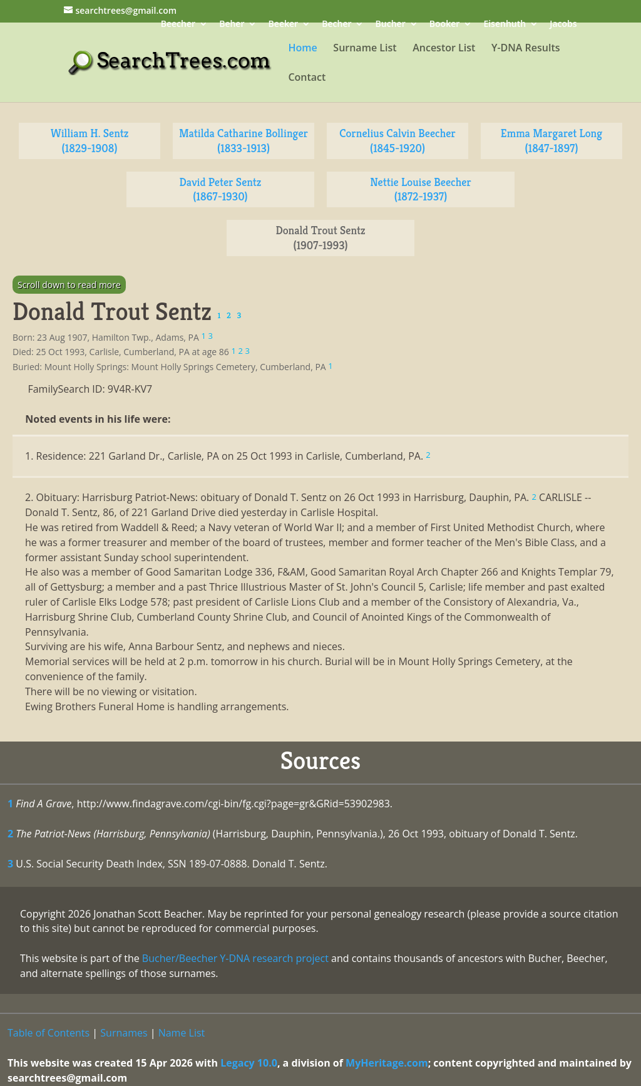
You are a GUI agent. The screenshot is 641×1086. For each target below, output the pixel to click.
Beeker (284, 24)
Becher (336, 24)
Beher (231, 24)
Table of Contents (49, 1033)
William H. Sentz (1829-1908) (90, 140)
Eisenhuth (504, 24)
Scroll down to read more (69, 285)
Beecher (178, 24)
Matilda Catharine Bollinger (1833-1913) (243, 140)
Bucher (391, 24)
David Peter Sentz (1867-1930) (221, 189)
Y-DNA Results (525, 48)
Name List (181, 1033)
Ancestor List (444, 48)
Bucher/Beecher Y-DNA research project (235, 958)
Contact (307, 78)
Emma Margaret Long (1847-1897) (551, 140)
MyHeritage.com (387, 1063)
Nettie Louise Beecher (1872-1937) (420, 189)
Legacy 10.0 (248, 1063)
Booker (444, 24)
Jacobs (563, 24)
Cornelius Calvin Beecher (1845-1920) (397, 140)
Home (302, 48)
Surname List (364, 48)
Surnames (123, 1033)
